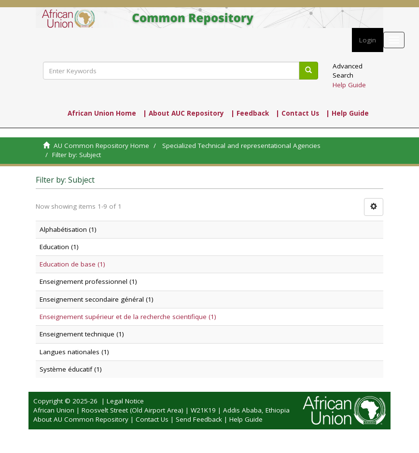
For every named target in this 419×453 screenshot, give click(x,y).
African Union (53, 410)
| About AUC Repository (183, 113)
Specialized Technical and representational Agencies (241, 145)
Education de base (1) (72, 264)
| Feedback (250, 113)
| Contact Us (297, 113)
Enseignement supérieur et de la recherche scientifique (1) (128, 316)
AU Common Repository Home (101, 145)
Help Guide (349, 84)
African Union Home (102, 113)
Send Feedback (199, 419)
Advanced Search (348, 71)
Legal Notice (125, 401)
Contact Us (152, 419)
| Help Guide (347, 113)
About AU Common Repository (80, 419)
